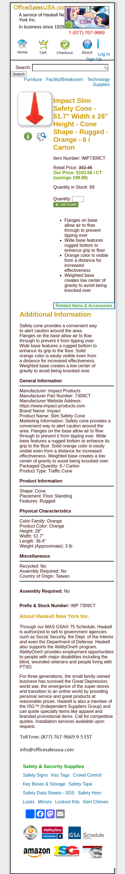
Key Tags (60, 775)
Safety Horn (89, 793)
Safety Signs (35, 775)
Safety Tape (80, 784)
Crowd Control (87, 775)
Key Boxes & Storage (44, 784)
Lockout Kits (67, 801)
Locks (29, 801)
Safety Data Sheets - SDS (48, 793)
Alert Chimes (96, 801)
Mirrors (45, 801)
